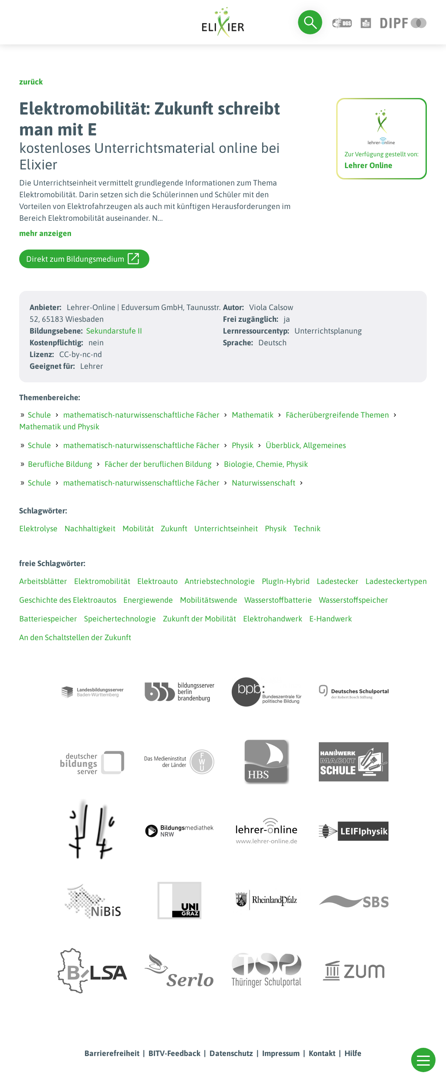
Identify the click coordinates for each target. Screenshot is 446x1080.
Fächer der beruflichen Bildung (158, 464)
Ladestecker (337, 581)
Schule (39, 414)
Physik (242, 445)
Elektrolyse (38, 528)
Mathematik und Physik (59, 426)
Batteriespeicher (48, 618)
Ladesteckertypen (396, 581)
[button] (423, 1060)
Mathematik (253, 414)
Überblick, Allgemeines (306, 445)
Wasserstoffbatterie (278, 599)
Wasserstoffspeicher (353, 599)
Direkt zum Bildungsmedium (82, 258)
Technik (307, 528)
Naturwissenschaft (263, 482)
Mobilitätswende (208, 599)
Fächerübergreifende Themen (337, 414)
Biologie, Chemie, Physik (266, 464)
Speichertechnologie (120, 618)
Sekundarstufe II (114, 330)
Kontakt (322, 1053)
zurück (31, 81)
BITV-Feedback (174, 1053)
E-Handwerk (330, 618)
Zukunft (174, 528)
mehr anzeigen (45, 233)
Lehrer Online (368, 165)
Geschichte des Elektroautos (67, 599)
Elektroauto (157, 581)
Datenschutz (231, 1053)
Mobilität (138, 528)
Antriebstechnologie (220, 581)
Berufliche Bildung (60, 464)
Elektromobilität (102, 581)
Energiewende (148, 599)
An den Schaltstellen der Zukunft (75, 637)
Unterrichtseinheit (226, 528)
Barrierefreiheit (111, 1053)
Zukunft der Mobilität (199, 618)
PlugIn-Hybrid (286, 581)
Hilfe (353, 1053)
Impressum (281, 1053)
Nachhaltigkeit (89, 528)
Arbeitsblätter (43, 581)
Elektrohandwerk (272, 618)
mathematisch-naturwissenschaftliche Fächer (141, 414)
